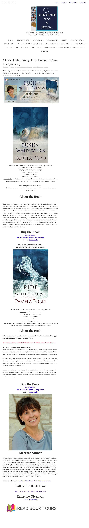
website (20, 481)
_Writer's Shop (36, 47)
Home (57, 3)
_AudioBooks (37, 44)
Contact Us (83, 3)
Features (10, 40)
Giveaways (44, 51)
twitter (26, 481)
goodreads (47, 481)
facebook (32, 481)
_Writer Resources (22, 47)
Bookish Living (50, 47)
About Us (64, 3)
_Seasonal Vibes (63, 47)
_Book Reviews (37, 40)
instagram (39, 481)
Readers (63, 40)
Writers (9, 47)
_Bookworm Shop (79, 44)
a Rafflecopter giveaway (30, 499)
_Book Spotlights (23, 40)
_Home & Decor (77, 47)
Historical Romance (38, 67)
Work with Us (73, 3)
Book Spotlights (15, 67)
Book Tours (22, 67)
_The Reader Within (23, 44)
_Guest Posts (65, 44)
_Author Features (51, 40)
